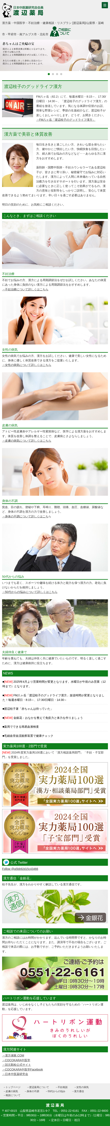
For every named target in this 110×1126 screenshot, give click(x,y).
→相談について (11, 1095)
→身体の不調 (31, 1091)
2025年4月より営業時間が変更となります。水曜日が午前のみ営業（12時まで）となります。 (54, 684)
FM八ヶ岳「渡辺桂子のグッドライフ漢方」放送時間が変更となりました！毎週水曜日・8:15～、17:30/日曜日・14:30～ (53, 697)
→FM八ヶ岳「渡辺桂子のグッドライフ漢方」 (65, 119)
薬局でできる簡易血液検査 (21, 726)
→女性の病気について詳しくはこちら (26, 365)
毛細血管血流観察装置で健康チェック (28, 735)
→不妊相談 (61, 1087)
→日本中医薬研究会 (15, 1074)
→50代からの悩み (55, 1091)
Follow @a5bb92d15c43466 (20, 869)
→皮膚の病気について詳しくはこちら (26, 440)
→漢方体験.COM (13, 1055)
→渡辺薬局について (38, 1087)
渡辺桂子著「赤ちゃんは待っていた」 (28, 708)
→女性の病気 (81, 1087)
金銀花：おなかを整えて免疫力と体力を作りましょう (43, 717)
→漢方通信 (78, 1091)
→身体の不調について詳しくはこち (25, 516)
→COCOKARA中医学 (16, 1060)
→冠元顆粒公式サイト (16, 1064)
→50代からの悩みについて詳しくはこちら (29, 592)
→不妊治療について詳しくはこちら (25, 289)
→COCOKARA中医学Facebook (22, 1069)
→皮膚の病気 (10, 1091)
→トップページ (11, 1087)
